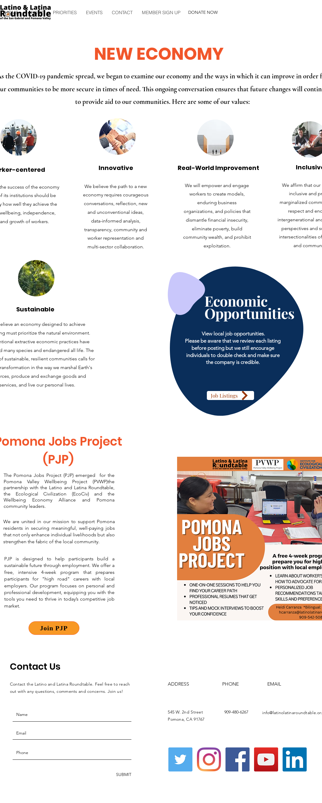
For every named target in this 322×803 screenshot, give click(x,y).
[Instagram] (209, 759)
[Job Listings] (230, 395)
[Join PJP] (54, 628)
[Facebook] (237, 759)
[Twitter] (180, 759)
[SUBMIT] (123, 774)
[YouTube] (266, 759)
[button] (64, 12)
